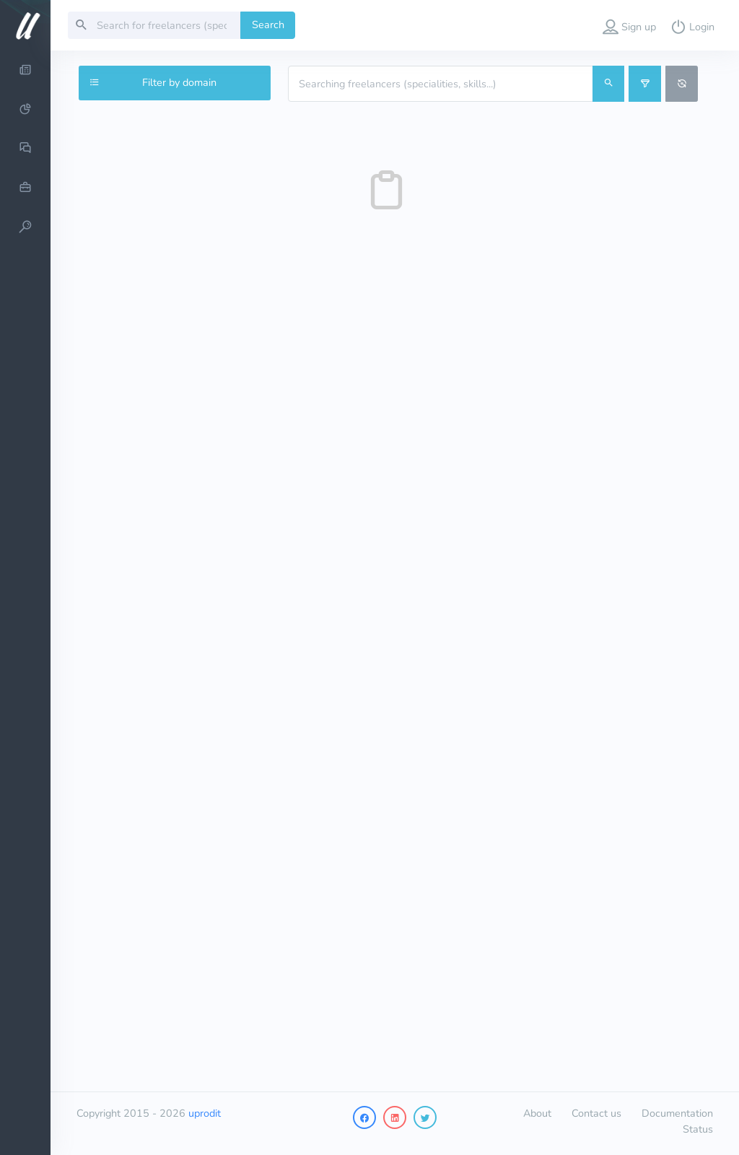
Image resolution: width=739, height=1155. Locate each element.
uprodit (204, 1113)
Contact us (596, 1113)
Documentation (677, 1113)
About (537, 1113)
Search (268, 24)
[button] (629, 25)
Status (698, 1129)
